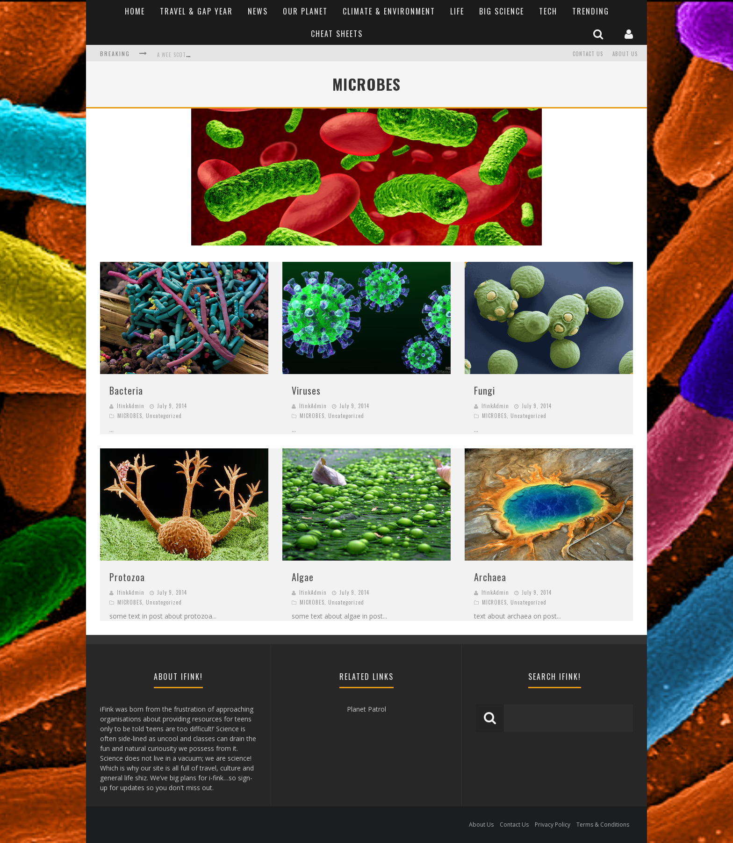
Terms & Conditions (602, 825)
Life (457, 11)
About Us (625, 54)
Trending (590, 11)
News (258, 11)
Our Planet (305, 11)
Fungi (484, 390)
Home (135, 11)
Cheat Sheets (337, 33)
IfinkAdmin (130, 406)
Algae (303, 577)
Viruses (306, 390)
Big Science (501, 11)
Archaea (490, 577)
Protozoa (127, 577)
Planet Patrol (366, 709)
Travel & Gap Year (196, 11)
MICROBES (129, 415)
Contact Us (588, 54)
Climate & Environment (389, 11)
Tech (548, 11)
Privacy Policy (552, 825)
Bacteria (126, 390)
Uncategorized (164, 415)
